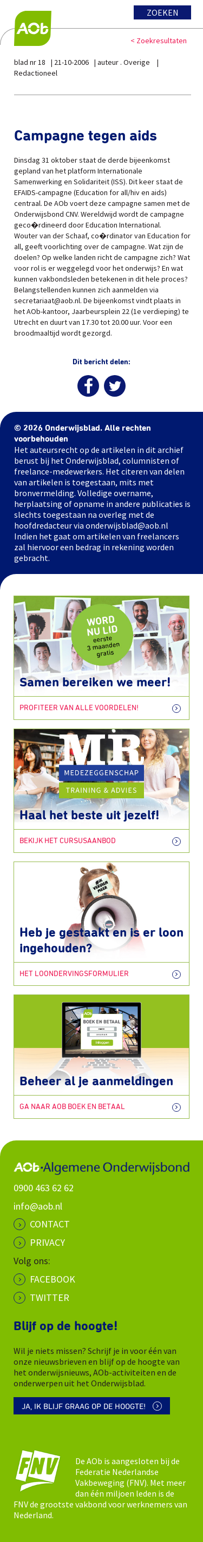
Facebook (52, 1279)
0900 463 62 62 (44, 1187)
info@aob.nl (38, 1206)
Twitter (49, 1297)
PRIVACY (47, 1242)
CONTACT (50, 1224)
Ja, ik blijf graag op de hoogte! (84, 1407)
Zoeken (163, 12)
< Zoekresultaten (158, 40)
